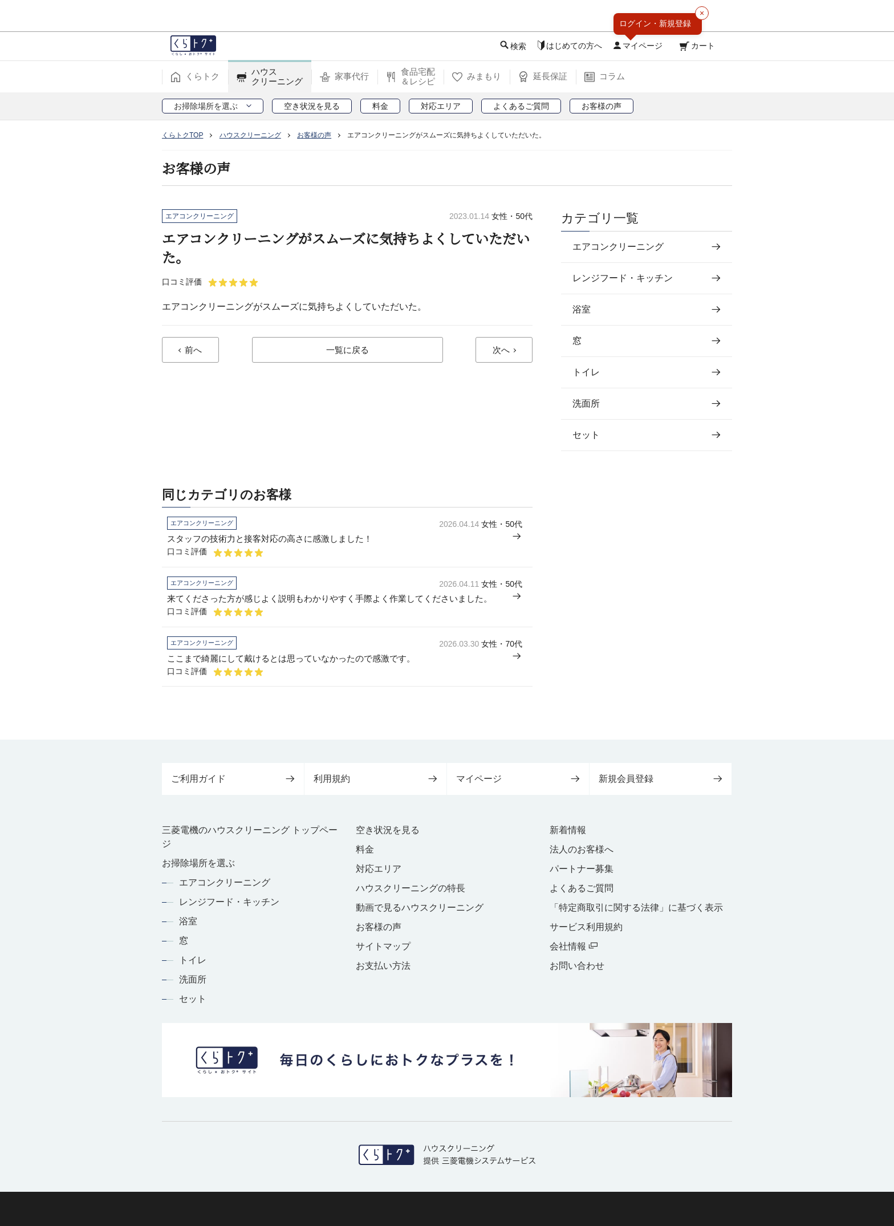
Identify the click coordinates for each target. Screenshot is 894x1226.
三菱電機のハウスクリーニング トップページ (250, 837)
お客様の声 (378, 927)
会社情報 (574, 946)
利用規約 (375, 778)
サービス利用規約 (586, 927)
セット (192, 999)
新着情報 (568, 830)
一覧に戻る (347, 351)
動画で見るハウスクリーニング (419, 907)
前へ (193, 351)
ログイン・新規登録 (655, 23)
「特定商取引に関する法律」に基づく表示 (636, 907)
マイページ (518, 778)
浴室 (188, 921)
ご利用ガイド (233, 778)
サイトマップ (383, 946)
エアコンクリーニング (224, 882)
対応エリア (378, 869)
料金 (365, 849)
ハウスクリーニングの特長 (410, 888)
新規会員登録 (660, 778)
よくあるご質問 (581, 888)
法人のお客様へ (581, 849)
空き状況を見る (388, 830)
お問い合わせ (577, 966)
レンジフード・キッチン (229, 902)
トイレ (192, 960)
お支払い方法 (383, 966)
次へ (501, 351)
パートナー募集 (581, 869)
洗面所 (192, 979)
